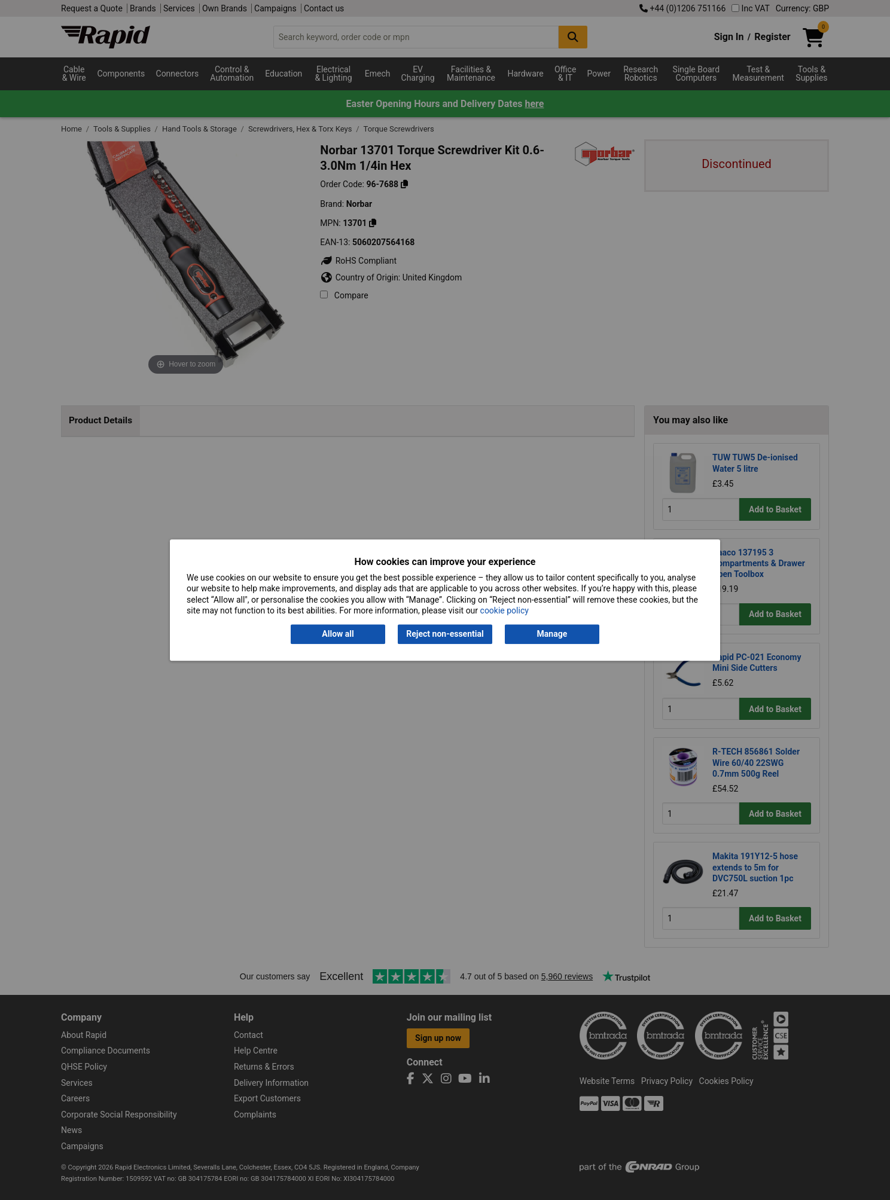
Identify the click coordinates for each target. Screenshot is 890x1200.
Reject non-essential (444, 634)
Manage (552, 634)
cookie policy (504, 610)
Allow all (337, 634)
